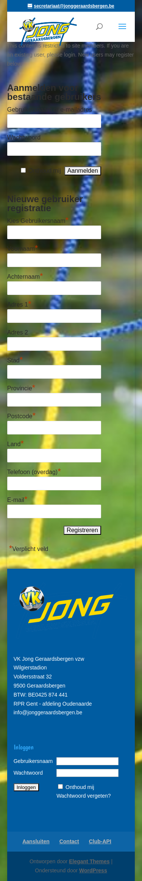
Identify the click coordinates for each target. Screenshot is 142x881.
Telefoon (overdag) (34, 471)
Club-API (100, 841)
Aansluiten (36, 841)
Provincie (21, 387)
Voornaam (22, 248)
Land (15, 443)
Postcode (21, 415)
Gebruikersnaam (33, 761)
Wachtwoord (24, 137)
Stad (15, 359)
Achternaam (25, 276)
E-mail (17, 499)
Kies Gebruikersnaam (38, 220)
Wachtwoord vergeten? (83, 796)
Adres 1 (19, 303)
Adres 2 (17, 332)
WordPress (93, 870)
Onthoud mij (44, 170)
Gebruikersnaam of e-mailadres (49, 109)
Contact (69, 841)
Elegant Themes (89, 861)
